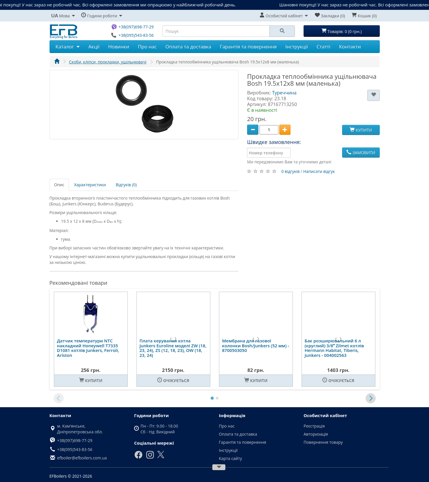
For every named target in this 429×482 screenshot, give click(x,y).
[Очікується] (173, 380)
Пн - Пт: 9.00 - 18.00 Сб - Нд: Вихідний (159, 428)
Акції (93, 46)
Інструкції (296, 46)
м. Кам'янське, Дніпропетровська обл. (80, 428)
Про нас (147, 46)
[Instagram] (150, 457)
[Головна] (56, 62)
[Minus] (252, 130)
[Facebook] (138, 457)
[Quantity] (269, 129)
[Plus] (285, 130)
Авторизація (316, 434)
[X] (160, 457)
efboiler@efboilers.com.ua (82, 458)
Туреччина (284, 93)
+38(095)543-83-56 (136, 35)
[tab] (212, 398)
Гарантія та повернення (248, 46)
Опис (59, 184)
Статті (324, 46)
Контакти (350, 46)
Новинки (118, 46)
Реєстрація (314, 426)
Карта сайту (230, 458)
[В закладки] (373, 95)
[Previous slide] (59, 398)
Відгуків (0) (126, 184)
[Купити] (90, 380)
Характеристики (90, 184)
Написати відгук (319, 171)
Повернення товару (323, 442)
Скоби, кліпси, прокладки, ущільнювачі (107, 62)
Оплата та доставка (188, 46)
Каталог (68, 46)
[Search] (282, 31)
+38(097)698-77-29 (136, 27)
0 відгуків (290, 171)
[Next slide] (371, 398)
